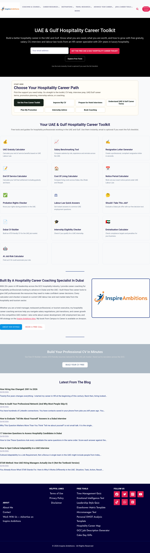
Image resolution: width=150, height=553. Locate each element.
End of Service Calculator (15, 176)
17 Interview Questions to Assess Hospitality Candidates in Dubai (31, 436)
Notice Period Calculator (117, 176)
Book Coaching (90, 110)
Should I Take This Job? (117, 202)
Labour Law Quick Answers (67, 202)
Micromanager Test (86, 512)
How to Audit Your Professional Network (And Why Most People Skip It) (34, 407)
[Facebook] (117, 494)
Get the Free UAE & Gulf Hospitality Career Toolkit (93, 51)
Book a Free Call (36, 330)
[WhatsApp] (125, 502)
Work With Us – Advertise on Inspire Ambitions (18, 519)
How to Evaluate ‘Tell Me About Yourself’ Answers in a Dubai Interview (33, 422)
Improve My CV (59, 102)
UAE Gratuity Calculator (14, 149)
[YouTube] (140, 494)
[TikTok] (117, 502)
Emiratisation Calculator (117, 229)
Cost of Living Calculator (66, 176)
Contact (7, 512)
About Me (8, 507)
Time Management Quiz (89, 493)
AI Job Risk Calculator (13, 256)
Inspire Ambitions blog (34, 318)
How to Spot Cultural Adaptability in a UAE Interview (24, 451)
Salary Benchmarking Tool (66, 149)
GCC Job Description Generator (93, 530)
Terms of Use (56, 493)
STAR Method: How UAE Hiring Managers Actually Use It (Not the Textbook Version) (39, 466)
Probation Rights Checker (15, 202)
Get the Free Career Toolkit (29, 102)
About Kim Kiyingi (12, 330)
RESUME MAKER (146, 9)
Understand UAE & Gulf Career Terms (121, 102)
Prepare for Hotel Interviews (90, 102)
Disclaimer (56, 503)
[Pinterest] (133, 502)
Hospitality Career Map (89, 525)
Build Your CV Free (75, 368)
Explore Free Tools (75, 58)
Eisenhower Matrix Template (91, 507)
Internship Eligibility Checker (67, 229)
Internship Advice (60, 110)
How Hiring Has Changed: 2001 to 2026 (18, 392)
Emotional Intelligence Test (90, 498)
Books (77, 11)
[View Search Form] (137, 9)
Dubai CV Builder (11, 229)
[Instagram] (133, 494)
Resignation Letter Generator (119, 149)
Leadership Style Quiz (88, 503)
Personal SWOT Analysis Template (89, 519)
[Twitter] (125, 494)
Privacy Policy (56, 498)
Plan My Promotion (28, 110)
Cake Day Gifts (84, 535)
